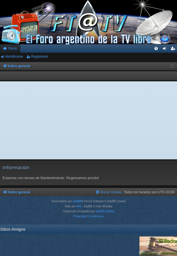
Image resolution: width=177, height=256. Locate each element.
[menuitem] (156, 48)
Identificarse (14, 56)
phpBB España (104, 211)
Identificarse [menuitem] (166, 50)
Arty (79, 206)
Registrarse (39, 56)
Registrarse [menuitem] (174, 50)
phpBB (77, 201)
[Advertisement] (88, 120)
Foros (12, 48)
